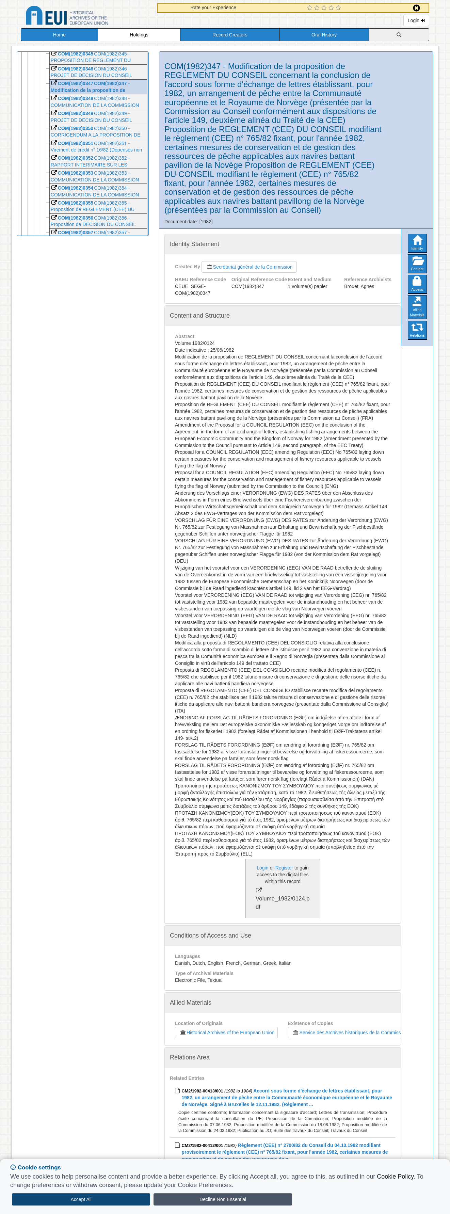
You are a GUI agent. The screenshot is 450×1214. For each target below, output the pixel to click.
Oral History (324, 34)
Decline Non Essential (222, 1199)
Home (59, 34)
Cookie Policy (395, 1176)
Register (284, 867)
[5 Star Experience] (339, 8)
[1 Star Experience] (310, 8)
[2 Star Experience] (317, 8)
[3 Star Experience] (324, 8)
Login (416, 20)
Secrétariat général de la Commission (249, 266)
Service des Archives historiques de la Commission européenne (361, 1032)
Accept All (80, 1199)
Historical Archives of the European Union (226, 1032)
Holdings (139, 34)
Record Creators (229, 34)
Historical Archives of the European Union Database (86, 16)
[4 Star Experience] (332, 8)
